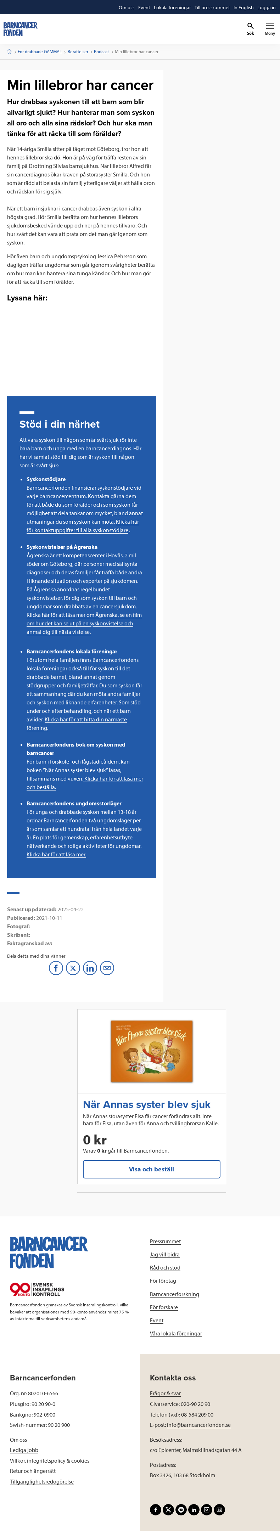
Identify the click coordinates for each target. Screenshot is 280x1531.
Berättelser (78, 51)
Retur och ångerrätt (33, 1470)
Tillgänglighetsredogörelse (42, 1481)
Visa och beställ (151, 1169)
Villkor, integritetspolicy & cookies (49, 1460)
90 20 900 (59, 1424)
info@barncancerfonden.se (199, 1424)
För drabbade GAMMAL (40, 51)
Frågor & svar (165, 1393)
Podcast (101, 51)
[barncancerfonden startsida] (20, 29)
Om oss (18, 1439)
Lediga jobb (24, 1449)
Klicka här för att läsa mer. (56, 854)
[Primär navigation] (269, 29)
